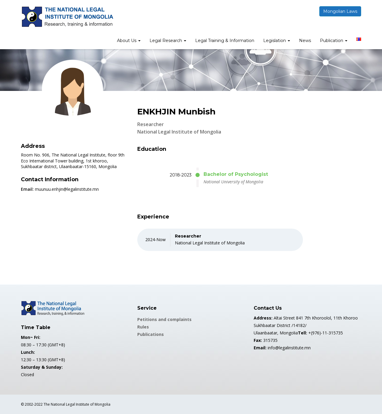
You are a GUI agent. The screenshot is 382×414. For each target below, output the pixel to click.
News (305, 40)
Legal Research (168, 40)
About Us (129, 40)
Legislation (276, 40)
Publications (150, 334)
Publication (333, 40)
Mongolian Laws (340, 11)
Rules (143, 327)
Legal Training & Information (224, 40)
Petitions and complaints (164, 319)
